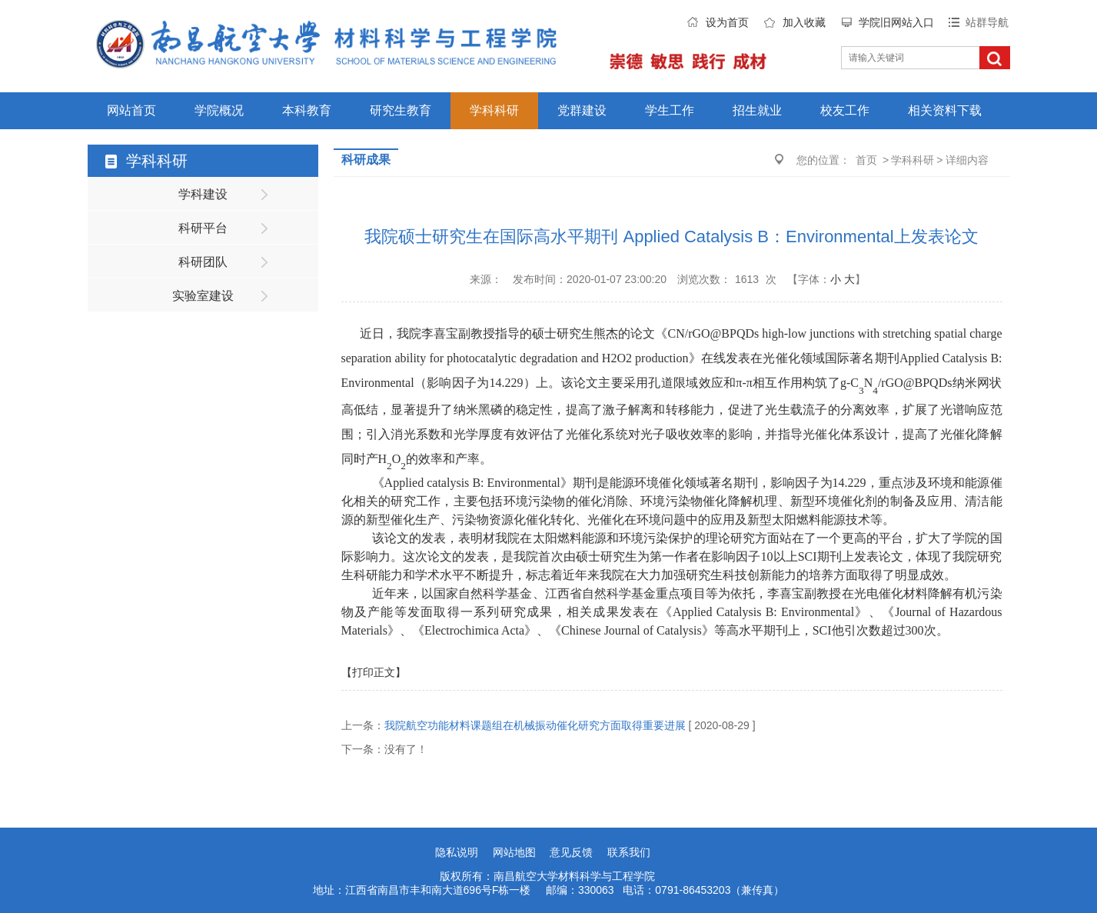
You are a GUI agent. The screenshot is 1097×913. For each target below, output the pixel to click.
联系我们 (628, 852)
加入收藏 (804, 22)
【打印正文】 (373, 672)
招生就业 (757, 110)
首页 (866, 160)
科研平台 (203, 228)
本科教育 (306, 110)
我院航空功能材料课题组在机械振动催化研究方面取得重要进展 (535, 725)
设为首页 (727, 22)
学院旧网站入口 (896, 22)
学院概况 (219, 110)
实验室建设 (203, 295)
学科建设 (203, 194)
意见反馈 (571, 852)
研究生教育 (400, 110)
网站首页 (131, 110)
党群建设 (582, 110)
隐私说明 (456, 852)
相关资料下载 (945, 110)
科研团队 (203, 261)
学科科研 (494, 110)
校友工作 (844, 110)
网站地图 (514, 852)
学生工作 (669, 110)
